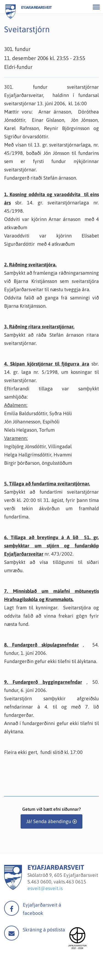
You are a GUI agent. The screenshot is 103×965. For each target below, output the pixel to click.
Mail (11, 933)
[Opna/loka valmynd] (96, 7)
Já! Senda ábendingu (48, 821)
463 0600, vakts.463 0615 (58, 882)
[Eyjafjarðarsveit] (13, 888)
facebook (11, 908)
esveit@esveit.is (45, 888)
